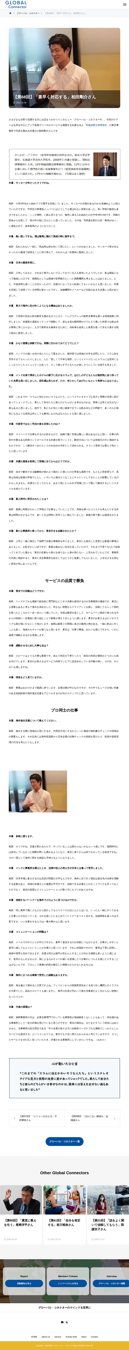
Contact (94, 1337)
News (83, 1337)
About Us (46, 1337)
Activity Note (71, 1337)
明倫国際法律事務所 (96, 125)
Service (57, 1337)
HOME (34, 1337)
